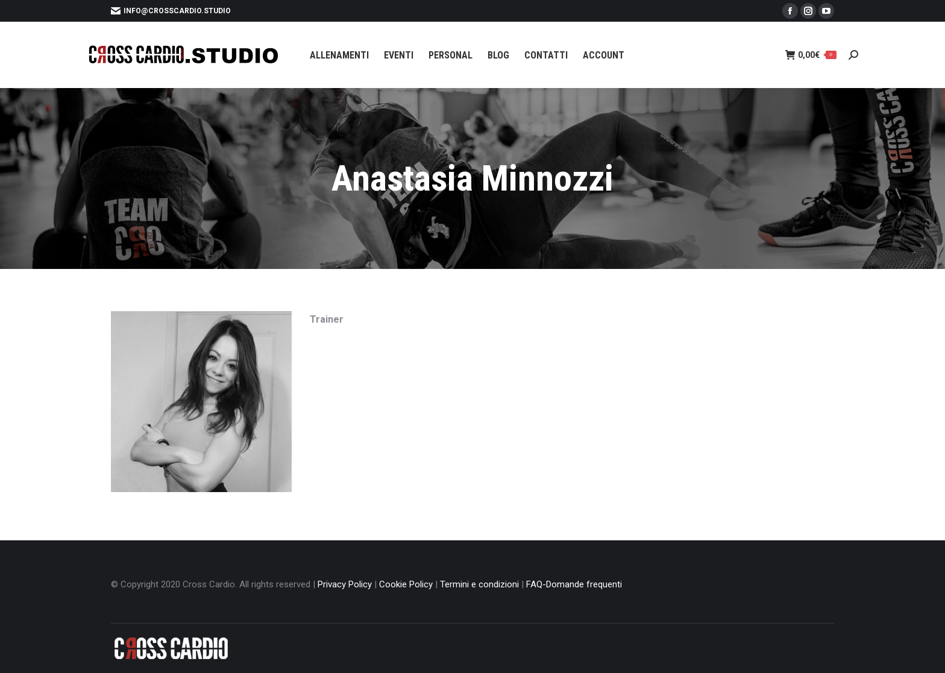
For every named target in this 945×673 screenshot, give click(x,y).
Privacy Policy (345, 584)
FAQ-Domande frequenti (574, 584)
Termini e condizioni (479, 584)
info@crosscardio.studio (171, 10)
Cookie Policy (406, 584)
